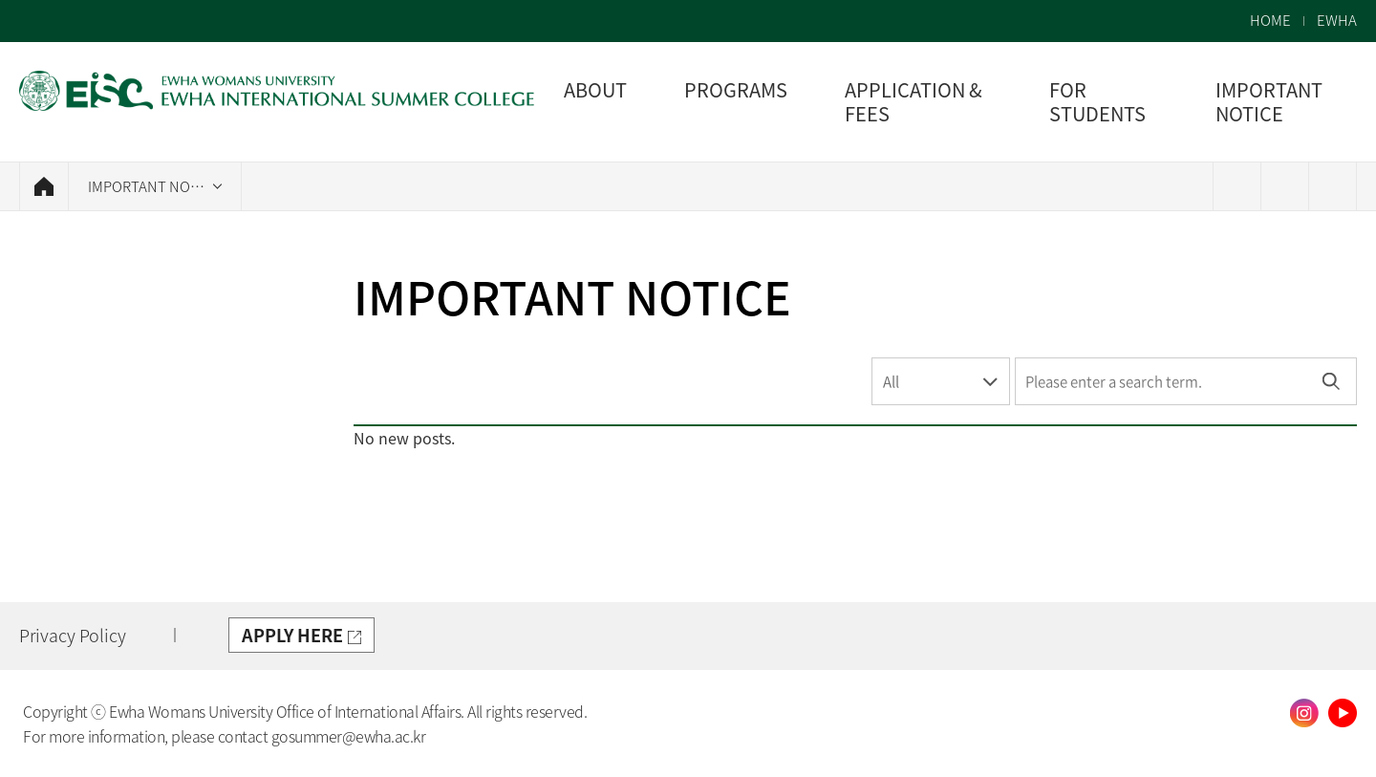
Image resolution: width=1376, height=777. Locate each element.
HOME (1270, 20)
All (891, 381)
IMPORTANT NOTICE (154, 186)
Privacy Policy (72, 635)
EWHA (1337, 20)
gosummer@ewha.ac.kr (348, 735)
